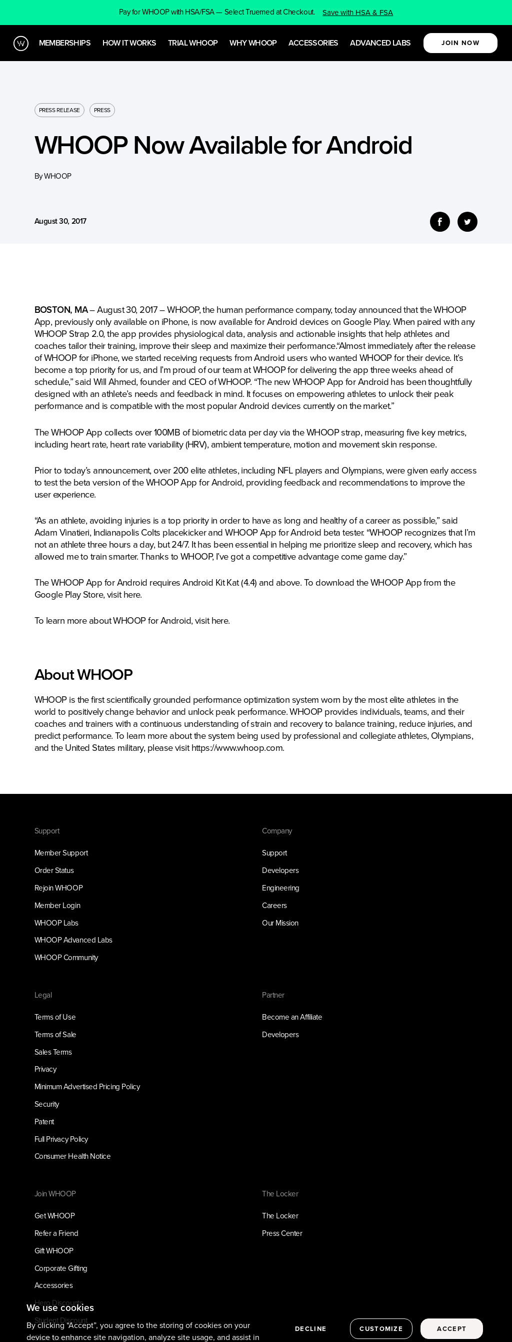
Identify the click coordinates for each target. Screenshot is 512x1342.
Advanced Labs (380, 43)
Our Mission (280, 923)
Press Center (282, 1233)
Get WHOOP (54, 1215)
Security (46, 1104)
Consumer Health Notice (72, 1156)
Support (274, 852)
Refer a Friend (56, 1233)
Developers (280, 870)
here (132, 594)
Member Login (57, 905)
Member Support (61, 852)
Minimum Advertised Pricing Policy (87, 1086)
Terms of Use (55, 1017)
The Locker (280, 1215)
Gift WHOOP (54, 1250)
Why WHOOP (253, 43)
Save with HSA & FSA (357, 13)
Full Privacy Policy (61, 1139)
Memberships (64, 43)
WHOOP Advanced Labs (73, 940)
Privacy (45, 1069)
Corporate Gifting (61, 1268)
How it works (129, 43)
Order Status (54, 870)
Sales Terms (53, 1052)
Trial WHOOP (193, 43)
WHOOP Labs (56, 923)
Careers (274, 905)
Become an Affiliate (292, 1017)
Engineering (281, 887)
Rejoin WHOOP (58, 887)
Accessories (313, 43)
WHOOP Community (66, 957)
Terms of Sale (55, 1034)
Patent (44, 1121)
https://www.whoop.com (237, 747)
